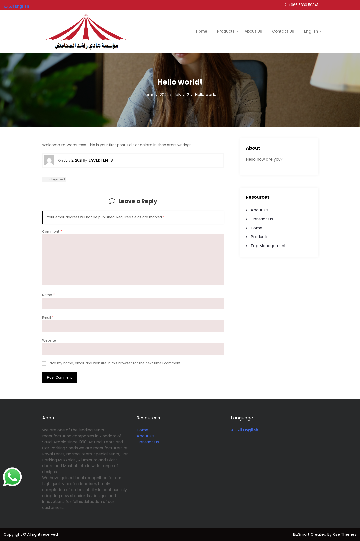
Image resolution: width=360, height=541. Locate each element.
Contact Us (283, 31)
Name (48, 295)
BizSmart (302, 534)
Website (49, 340)
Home (201, 31)
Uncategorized (54, 179)
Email (48, 317)
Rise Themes (344, 534)
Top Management (268, 246)
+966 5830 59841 (301, 4)
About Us (253, 31)
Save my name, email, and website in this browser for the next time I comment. (114, 363)
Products (226, 31)
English (311, 31)
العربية (236, 430)
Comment (52, 231)
